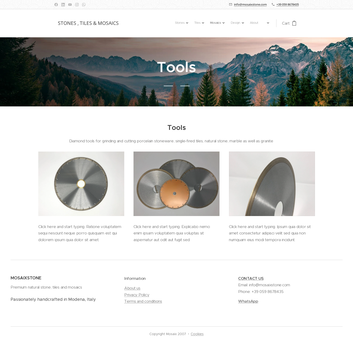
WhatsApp (248, 301)
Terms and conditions (143, 301)
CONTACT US (250, 278)
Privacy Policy (136, 294)
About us (132, 288)
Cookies (197, 334)
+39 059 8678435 (287, 4)
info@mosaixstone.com (250, 4)
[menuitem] (224, 23)
